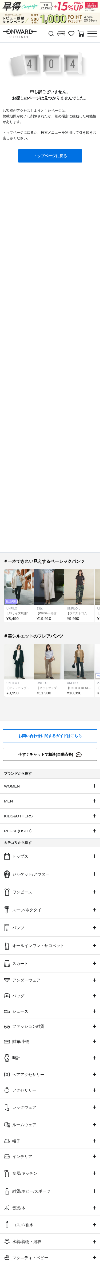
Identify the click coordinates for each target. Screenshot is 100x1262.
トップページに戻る (50, 156)
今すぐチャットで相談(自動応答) (50, 754)
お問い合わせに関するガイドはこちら (50, 736)
